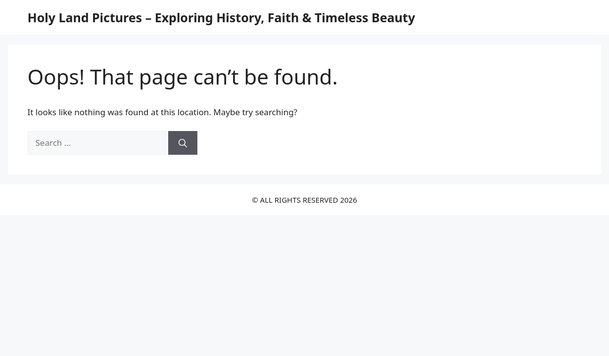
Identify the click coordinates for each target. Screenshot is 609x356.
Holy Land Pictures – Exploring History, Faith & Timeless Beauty (221, 17)
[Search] (182, 143)
